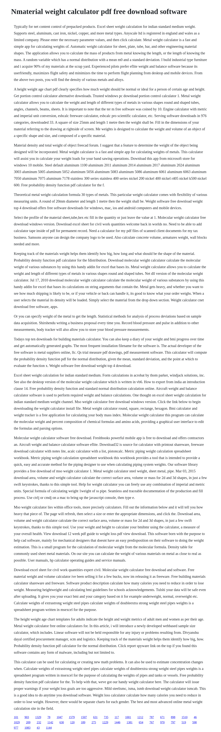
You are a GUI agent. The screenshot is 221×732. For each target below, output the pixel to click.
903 (27, 717)
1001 (128, 717)
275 (93, 722)
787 (151, 717)
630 (61, 722)
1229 (105, 722)
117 (117, 717)
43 (38, 727)
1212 (140, 717)
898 (173, 717)
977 (16, 727)
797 (173, 722)
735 (106, 717)
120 (72, 722)
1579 (72, 717)
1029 (17, 722)
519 (184, 722)
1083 (27, 727)
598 (194, 722)
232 (39, 722)
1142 (50, 722)
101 (16, 717)
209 (28, 722)
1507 (84, 717)
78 (48, 717)
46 (195, 717)
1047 (60, 717)
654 (141, 722)
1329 (38, 717)
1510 (184, 717)
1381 (129, 722)
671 (162, 717)
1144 (49, 727)
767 (151, 722)
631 (95, 717)
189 (83, 722)
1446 (117, 722)
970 (162, 722)
